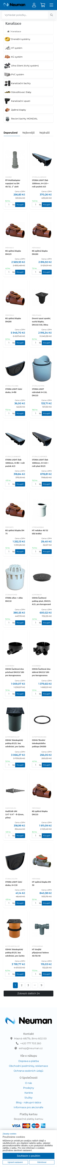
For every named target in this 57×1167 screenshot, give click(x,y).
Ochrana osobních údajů (28, 1070)
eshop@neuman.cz (31, 1048)
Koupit (20, 204)
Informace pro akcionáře (28, 1107)
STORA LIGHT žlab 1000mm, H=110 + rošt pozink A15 (40, 183)
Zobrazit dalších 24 (28, 993)
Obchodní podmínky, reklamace (28, 1065)
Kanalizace (16, 31)
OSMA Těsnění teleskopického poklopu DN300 (39, 743)
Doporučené (11, 132)
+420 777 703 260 (30, 1043)
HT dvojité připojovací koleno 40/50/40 (40, 952)
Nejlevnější (28, 132)
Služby (28, 1097)
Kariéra (28, 1092)
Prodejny (28, 1087)
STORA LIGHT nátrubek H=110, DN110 (39, 392)
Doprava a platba (28, 1061)
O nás (28, 1083)
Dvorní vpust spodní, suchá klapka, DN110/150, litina (41, 321)
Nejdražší (45, 132)
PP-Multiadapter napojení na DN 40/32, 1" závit (12, 183)
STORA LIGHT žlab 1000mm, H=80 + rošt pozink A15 (15, 462)
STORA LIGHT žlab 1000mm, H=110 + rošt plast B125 (40, 462)
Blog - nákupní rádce (28, 1102)
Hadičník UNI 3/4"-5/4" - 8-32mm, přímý (14, 814)
